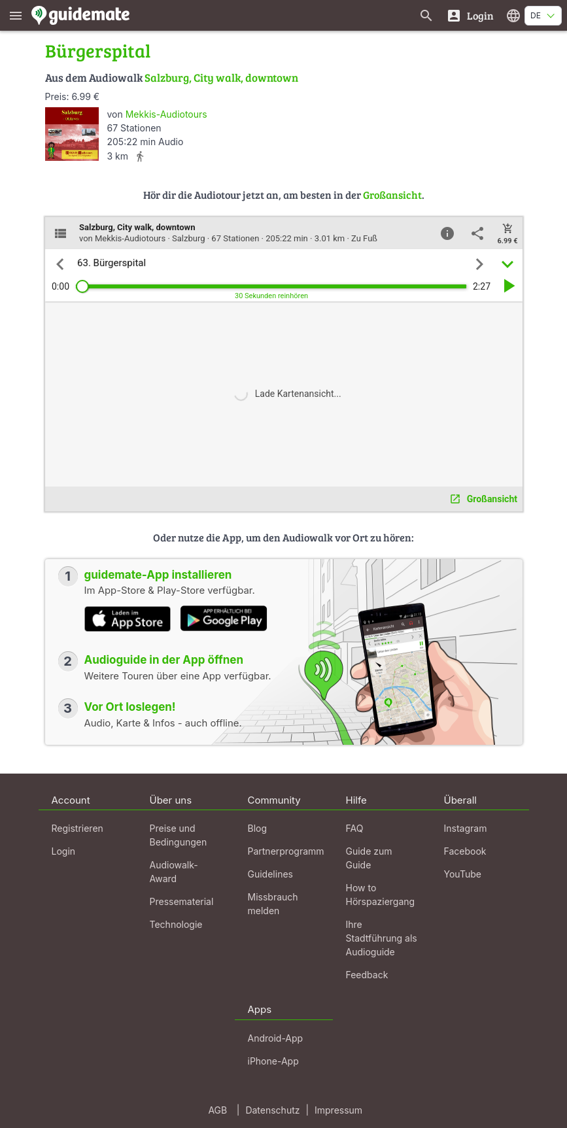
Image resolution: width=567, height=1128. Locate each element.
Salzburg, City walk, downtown (221, 77)
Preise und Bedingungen (178, 835)
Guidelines (270, 874)
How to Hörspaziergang (380, 894)
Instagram (465, 828)
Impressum (338, 1110)
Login (64, 851)
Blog (257, 828)
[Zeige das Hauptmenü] (15, 15)
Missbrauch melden (273, 903)
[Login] (470, 15)
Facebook (465, 851)
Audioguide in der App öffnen (164, 659)
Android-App (275, 1038)
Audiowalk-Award (174, 871)
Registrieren (77, 828)
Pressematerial (182, 901)
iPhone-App (273, 1061)
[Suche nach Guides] (426, 15)
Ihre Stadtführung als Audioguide (381, 938)
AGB (217, 1110)
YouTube (462, 874)
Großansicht (392, 194)
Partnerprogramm (286, 851)
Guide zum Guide (369, 858)
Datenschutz (272, 1110)
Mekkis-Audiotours (166, 114)
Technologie (176, 924)
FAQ (355, 828)
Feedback (367, 974)
